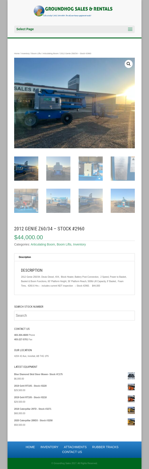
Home (17, 53)
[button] (129, 64)
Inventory (25, 53)
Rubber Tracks (105, 447)
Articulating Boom (50, 53)
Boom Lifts (36, 53)
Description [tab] (25, 257)
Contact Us (72, 452)
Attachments (75, 447)
